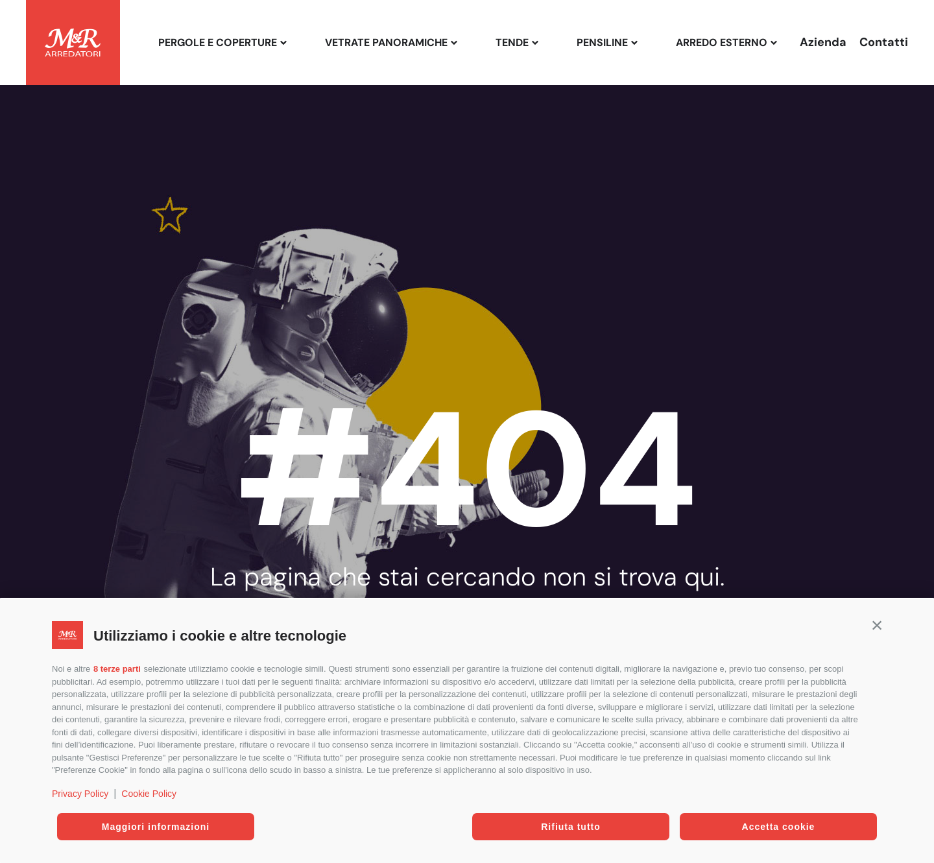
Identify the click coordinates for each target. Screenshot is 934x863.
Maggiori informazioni (156, 827)
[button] (877, 625)
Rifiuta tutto (571, 827)
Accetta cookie (778, 827)
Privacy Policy (80, 793)
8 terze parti (117, 669)
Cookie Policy (148, 793)
